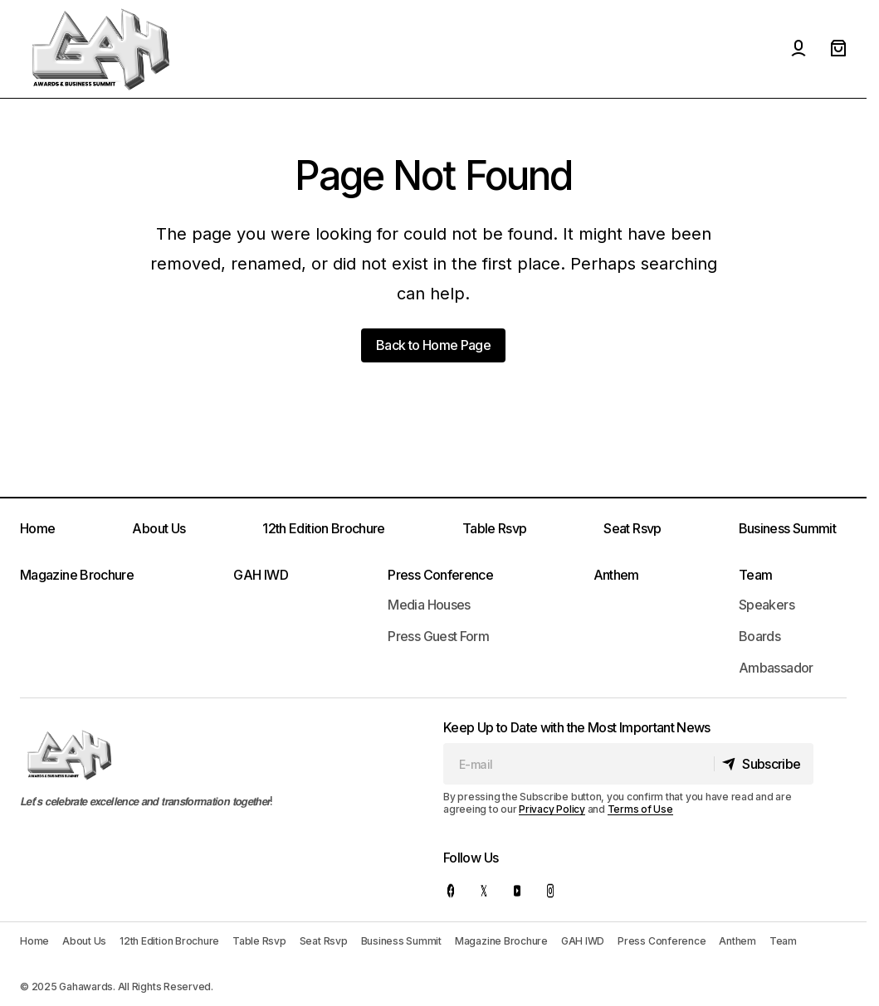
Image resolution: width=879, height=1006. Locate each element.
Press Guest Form (438, 636)
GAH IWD (260, 574)
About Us (158, 528)
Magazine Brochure (77, 574)
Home (37, 528)
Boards (759, 636)
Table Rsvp (494, 528)
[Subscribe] (761, 764)
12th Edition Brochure (323, 528)
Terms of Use (640, 809)
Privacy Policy (552, 809)
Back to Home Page (433, 345)
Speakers (766, 604)
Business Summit (787, 528)
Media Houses (429, 604)
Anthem (616, 574)
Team (755, 574)
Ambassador (776, 667)
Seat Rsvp (632, 528)
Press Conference (440, 574)
